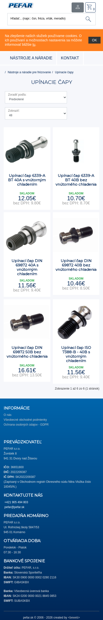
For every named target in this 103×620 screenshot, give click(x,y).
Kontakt (70, 58)
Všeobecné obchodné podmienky (25, 419)
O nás (7, 415)
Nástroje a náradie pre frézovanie (29, 72)
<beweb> (74, 617)
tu (33, 44)
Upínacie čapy (64, 72)
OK (94, 40)
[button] (20, 5)
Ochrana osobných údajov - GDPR (26, 424)
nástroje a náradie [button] (31, 58)
